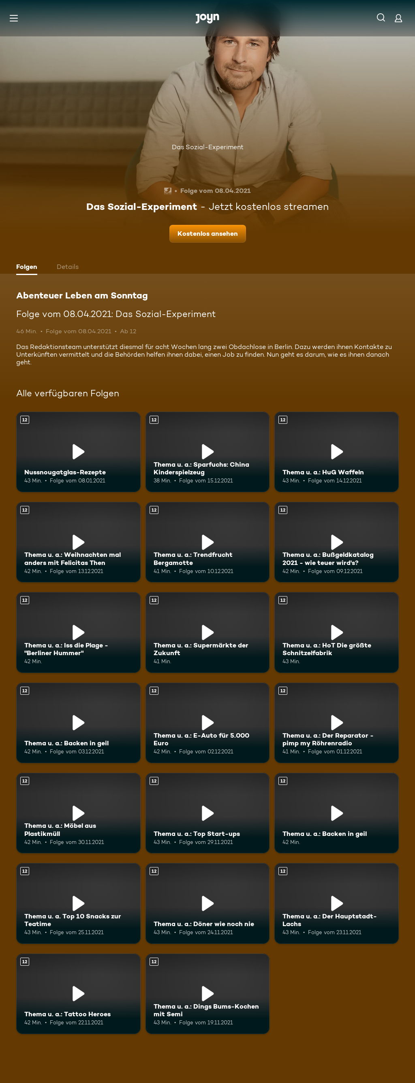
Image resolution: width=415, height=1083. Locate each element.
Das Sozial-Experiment (208, 147)
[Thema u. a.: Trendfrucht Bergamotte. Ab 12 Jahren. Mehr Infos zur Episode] (207, 542)
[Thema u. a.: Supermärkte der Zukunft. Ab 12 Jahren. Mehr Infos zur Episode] (207, 632)
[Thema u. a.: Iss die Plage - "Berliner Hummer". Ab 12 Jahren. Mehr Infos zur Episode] (78, 632)
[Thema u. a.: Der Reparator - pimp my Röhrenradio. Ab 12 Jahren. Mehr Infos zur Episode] (336, 723)
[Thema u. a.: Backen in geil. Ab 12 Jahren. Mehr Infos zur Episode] (78, 723)
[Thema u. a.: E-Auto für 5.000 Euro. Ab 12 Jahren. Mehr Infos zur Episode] (207, 723)
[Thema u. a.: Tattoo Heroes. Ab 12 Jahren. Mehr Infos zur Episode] (78, 994)
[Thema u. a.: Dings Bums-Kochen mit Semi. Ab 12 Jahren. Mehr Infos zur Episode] (207, 994)
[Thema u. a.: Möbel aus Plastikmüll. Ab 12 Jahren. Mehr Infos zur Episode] (78, 813)
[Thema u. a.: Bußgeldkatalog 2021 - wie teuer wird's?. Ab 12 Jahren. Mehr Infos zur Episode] (336, 542)
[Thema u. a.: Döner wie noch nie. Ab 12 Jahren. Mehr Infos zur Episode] (207, 903)
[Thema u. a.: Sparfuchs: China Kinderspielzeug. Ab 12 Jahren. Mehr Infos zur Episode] (207, 452)
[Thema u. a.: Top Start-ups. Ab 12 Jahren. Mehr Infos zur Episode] (207, 813)
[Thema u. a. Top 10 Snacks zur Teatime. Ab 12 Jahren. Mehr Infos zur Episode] (78, 903)
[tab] (29, 267)
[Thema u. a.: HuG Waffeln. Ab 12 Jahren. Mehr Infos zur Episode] (336, 452)
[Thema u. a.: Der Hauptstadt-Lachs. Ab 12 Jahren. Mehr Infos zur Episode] (336, 903)
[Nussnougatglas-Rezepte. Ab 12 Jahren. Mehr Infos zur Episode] (78, 452)
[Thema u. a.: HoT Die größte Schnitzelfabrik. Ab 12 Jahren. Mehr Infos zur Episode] (336, 632)
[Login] (398, 18)
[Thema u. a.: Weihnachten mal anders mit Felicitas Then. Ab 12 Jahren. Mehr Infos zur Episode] (78, 542)
